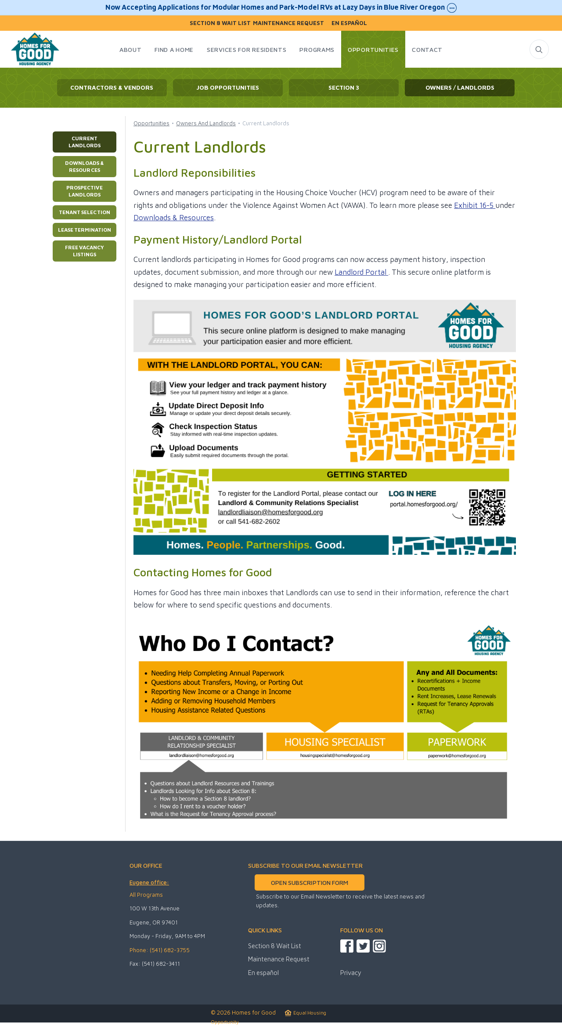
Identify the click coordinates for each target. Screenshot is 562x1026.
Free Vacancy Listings (84, 251)
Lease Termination (84, 229)
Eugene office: (149, 882)
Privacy (350, 972)
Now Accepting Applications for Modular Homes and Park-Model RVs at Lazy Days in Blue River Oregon (280, 8)
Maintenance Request (288, 23)
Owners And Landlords (206, 123)
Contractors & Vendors (111, 87)
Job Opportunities (227, 87)
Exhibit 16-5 (474, 205)
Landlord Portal (361, 272)
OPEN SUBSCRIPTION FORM (309, 882)
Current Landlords (84, 142)
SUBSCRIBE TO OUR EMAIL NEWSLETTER (305, 865)
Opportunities (151, 123)
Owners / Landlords (459, 87)
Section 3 (343, 87)
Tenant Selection (84, 212)
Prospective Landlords (84, 191)
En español (349, 23)
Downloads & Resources (84, 166)
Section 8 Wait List (220, 23)
